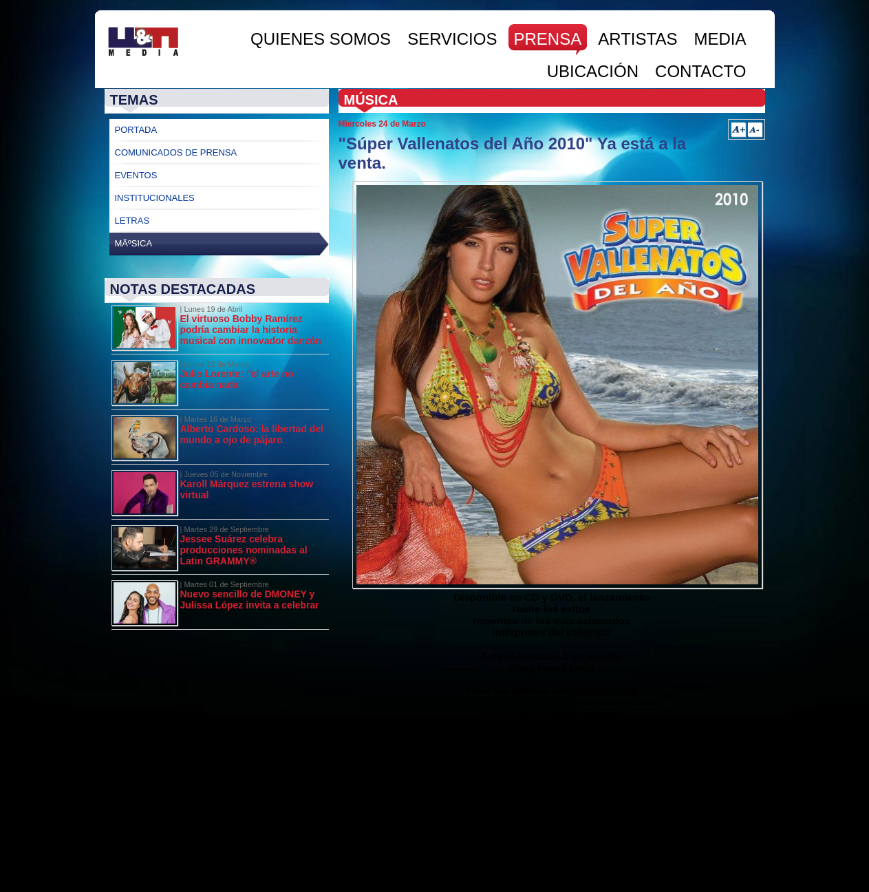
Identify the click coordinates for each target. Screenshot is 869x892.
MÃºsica (134, 243)
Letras (132, 220)
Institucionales (155, 198)
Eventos (136, 175)
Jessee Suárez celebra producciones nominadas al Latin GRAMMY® (244, 549)
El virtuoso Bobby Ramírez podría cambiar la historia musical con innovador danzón (250, 329)
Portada (136, 130)
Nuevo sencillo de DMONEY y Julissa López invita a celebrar (249, 599)
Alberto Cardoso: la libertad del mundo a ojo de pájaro (251, 434)
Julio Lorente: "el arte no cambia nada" (237, 379)
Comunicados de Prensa (176, 152)
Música (371, 99)
